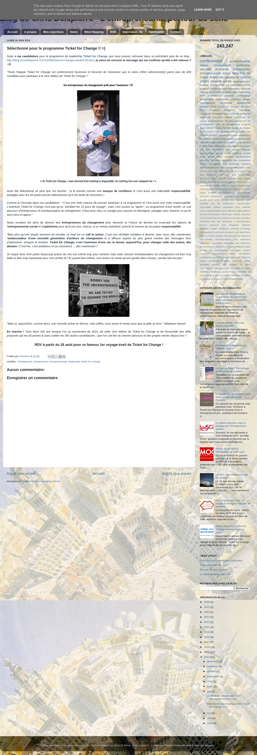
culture (203, 211)
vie (249, 272)
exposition (245, 218)
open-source (216, 243)
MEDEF (210, 128)
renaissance (205, 257)
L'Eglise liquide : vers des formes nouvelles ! (229, 324)
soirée (211, 156)
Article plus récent (21, 473)
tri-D (245, 121)
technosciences (207, 268)
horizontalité (207, 99)
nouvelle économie (214, 69)
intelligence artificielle (229, 228)
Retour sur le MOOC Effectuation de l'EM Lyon (229, 450)
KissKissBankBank (225, 182)
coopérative (228, 207)
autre (210, 200)
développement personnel (225, 113)
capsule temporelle (227, 135)
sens (233, 85)
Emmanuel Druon (208, 178)
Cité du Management (228, 124)
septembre (213, 676)
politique (238, 247)
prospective (243, 102)
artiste (234, 131)
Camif (227, 171)
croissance (205, 139)
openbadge (229, 243)
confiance (215, 88)
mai (209, 713)
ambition (212, 193)
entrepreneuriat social (215, 73)
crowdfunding (219, 139)
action (202, 193)
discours (204, 214)
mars (210, 723)
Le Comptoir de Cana (238, 106)
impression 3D (242, 117)
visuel (202, 275)
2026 (207, 602)
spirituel (204, 106)
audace (242, 131)
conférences (211, 61)
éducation (225, 167)
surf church (245, 261)
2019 (207, 632)
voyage (209, 275)
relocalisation (244, 254)
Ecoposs (245, 124)
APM (202, 171)
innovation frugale (208, 228)
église (240, 279)
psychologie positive (240, 250)
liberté (242, 232)
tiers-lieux (230, 121)
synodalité (204, 264)
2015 (207, 652)
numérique (226, 102)
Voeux (204, 65)
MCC (202, 110)
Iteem (74, 31)
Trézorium (245, 189)
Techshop (204, 189)
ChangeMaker (207, 124)
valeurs (203, 164)
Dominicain (212, 175)
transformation (242, 156)
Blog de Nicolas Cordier (213, 569)
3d (249, 121)
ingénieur (246, 225)
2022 (207, 622)
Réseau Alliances (221, 186)
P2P (202, 95)
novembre (213, 666)
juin (209, 691)
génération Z (229, 221)
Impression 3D (132, 31)
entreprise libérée (222, 117)
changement (25, 361)
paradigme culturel (237, 77)
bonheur (213, 135)
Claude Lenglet (238, 171)
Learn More (203, 9)
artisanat (228, 196)
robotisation (217, 257)
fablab (213, 142)
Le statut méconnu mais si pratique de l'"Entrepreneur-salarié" (231, 425)
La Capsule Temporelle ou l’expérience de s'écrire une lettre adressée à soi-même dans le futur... (231, 298)
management (207, 102)
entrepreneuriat (58, 361)
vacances (225, 272)
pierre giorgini (227, 247)
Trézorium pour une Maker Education (221, 560)
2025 (207, 607)
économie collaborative (230, 275)
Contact (175, 31)
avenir (217, 200)
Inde (240, 178)
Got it (219, 9)
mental (237, 236)
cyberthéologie (213, 211)
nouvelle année (221, 81)
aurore (236, 196)
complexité (205, 113)
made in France (207, 236)
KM (214, 182)
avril (209, 718)
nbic (236, 239)
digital (239, 211)
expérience (205, 221)
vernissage (214, 164)
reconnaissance (219, 254)
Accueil (12, 31)
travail (238, 121)
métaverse (245, 236)
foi (224, 142)
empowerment (243, 139)
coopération (244, 135)
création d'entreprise (237, 95)
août (210, 681)
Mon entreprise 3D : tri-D (214, 565)
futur (219, 221)
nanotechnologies (223, 239)
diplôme (246, 211)
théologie (219, 268)
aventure (225, 200)
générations (208, 146)
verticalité (242, 272)
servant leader (223, 153)
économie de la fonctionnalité (224, 279)
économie (215, 92)
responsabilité (207, 153)
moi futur (205, 149)
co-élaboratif (215, 95)
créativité (246, 207)
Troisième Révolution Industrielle (229, 110)
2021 (207, 627)
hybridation (220, 146)
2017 (207, 642)
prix (210, 250)
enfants (236, 214)
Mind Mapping (94, 31)
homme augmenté (209, 225)
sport (234, 261)
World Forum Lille (209, 131)
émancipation (238, 167)
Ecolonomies (244, 175)
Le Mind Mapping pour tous (215, 574)
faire (213, 221)
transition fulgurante (221, 160)
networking (245, 239)
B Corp (208, 171)
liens (248, 232)
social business (216, 121)
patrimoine (245, 243)
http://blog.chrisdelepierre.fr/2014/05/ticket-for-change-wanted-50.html (50, 60)
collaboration (228, 203)
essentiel (204, 142)
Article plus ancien (176, 473)
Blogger (209, 745)
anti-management (227, 193)
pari (227, 149)
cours (237, 207)
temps (219, 156)
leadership (74, 361)
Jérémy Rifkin (206, 182)
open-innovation (231, 88)
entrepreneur (40, 361)
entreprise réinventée (230, 218)
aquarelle (225, 131)
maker (247, 146)
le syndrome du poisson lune (226, 232)
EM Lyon (224, 175)
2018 (207, 637)
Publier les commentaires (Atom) (41, 481)
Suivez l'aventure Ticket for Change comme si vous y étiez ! (230, 529)
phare (218, 247)
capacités (240, 200)
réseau (203, 121)
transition (204, 160)
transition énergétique (210, 272)
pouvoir (203, 250)
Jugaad (247, 178)
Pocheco (246, 182)
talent (247, 264)
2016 (207, 647)
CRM (221, 171)
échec (216, 275)
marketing (228, 236)
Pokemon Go (206, 186)
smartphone (214, 261)
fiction (220, 142)
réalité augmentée (232, 257)
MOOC (238, 182)
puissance (204, 254)
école (224, 164)
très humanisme (241, 160)
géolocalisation (243, 221)
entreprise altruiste (211, 218)
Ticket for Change (95, 56)
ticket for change (90, 361)
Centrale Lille (229, 92)
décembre (213, 661)
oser (237, 243)
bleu (232, 200)
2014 (207, 657)
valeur (234, 272)
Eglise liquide (217, 106)
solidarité (226, 261)
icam (224, 225)
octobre (211, 671)
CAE (215, 171)
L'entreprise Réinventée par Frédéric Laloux (231, 347)
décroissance (215, 214)
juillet (210, 686)
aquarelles (204, 196)
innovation (232, 146)
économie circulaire (239, 164)
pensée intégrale (241, 149)
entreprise (216, 77)
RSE (113, 31)
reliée (232, 254)
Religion (204, 88)
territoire (229, 156)
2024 (207, 612)
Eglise (240, 85)
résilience (246, 257)
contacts (217, 207)
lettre (240, 146)
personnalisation (207, 247)
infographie (234, 225)
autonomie (245, 196)
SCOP (233, 186)
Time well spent (216, 189)
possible (246, 247)
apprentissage (243, 193)
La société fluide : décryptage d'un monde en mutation (232, 370)
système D (236, 264)
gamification (232, 142)
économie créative (209, 167)
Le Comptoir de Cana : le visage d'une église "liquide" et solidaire (232, 503)
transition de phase (241, 268)
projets (204, 81)
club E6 (215, 203)
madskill (219, 236)
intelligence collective (228, 99)
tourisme (228, 268)
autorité (203, 200)
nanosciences (206, 239)
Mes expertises (53, 31)
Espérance (244, 92)
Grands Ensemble (227, 178)
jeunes (246, 99)
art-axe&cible (217, 196)
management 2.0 (219, 85)
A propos (30, 31)
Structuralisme (243, 186)
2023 (207, 617)
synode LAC (219, 264)
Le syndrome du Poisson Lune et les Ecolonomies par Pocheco (232, 397)
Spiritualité (156, 31)
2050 (248, 167)
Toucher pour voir (232, 189)
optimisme (218, 149)
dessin (224, 211)
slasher (203, 261)
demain (231, 139)
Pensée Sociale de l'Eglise (236, 128)
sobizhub (237, 153)
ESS (234, 175)
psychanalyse (221, 250)
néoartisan (204, 243)
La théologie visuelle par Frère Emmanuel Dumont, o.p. (223, 697)
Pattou (218, 128)
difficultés (232, 211)
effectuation (227, 214)
